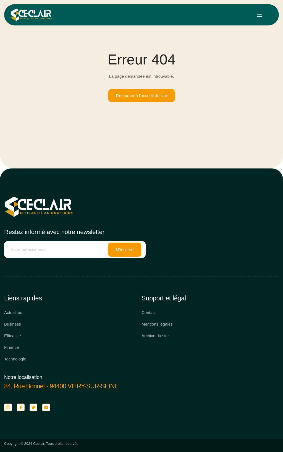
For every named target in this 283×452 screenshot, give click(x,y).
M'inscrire (124, 249)
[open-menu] (259, 15)
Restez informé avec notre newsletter (54, 231)
